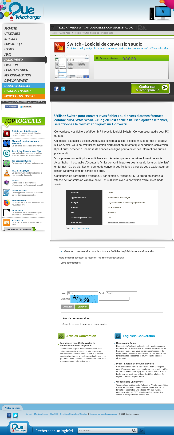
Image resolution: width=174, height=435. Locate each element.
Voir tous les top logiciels (18, 229)
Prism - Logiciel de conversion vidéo (135, 364)
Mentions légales (41, 414)
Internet (10, 39)
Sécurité (10, 28)
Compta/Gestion (16, 70)
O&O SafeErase (19, 190)
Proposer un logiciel (19, 96)
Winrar (15, 180)
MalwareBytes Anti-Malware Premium (25, 142)
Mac (74, 228)
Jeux (7, 54)
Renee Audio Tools (126, 343)
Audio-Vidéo (24, 59)
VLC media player (20, 171)
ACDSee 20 (17, 220)
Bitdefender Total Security (24, 131)
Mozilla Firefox (19, 200)
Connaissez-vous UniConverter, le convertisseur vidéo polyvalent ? (77, 344)
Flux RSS (54, 414)
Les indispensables (17, 91)
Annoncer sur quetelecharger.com (103, 414)
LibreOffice (17, 210)
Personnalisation (17, 75)
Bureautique (13, 44)
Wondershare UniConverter (130, 382)
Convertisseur (83, 228)
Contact (29, 414)
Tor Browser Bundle (21, 161)
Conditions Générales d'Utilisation (73, 414)
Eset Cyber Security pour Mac (26, 151)
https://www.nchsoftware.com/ (121, 222)
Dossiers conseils (17, 86)
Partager (58, 88)
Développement (15, 80)
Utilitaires (12, 33)
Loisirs (9, 49)
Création (11, 65)
